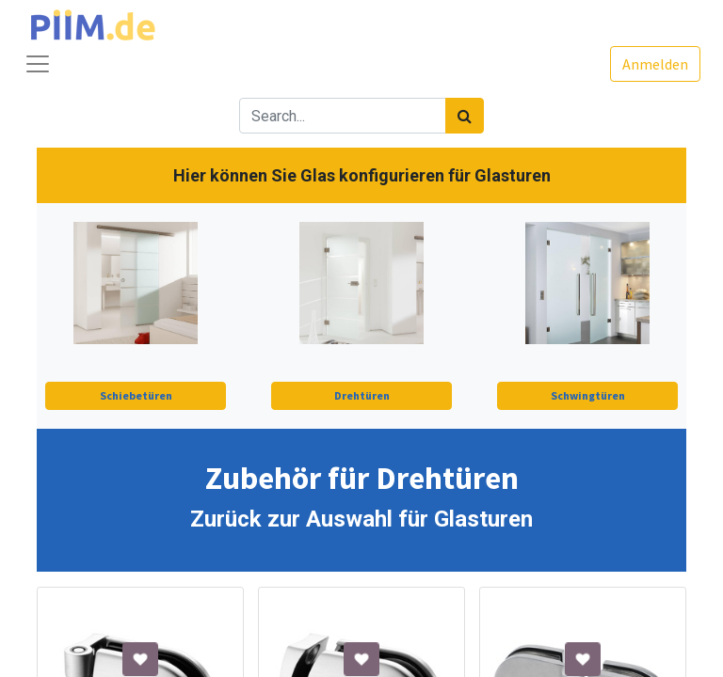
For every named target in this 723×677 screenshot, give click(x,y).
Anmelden (655, 64)
